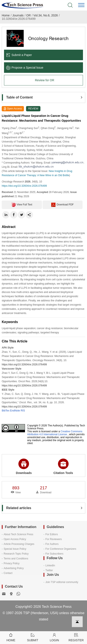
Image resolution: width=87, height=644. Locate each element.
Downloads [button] (24, 467)
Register (76, 637)
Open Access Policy (15, 539)
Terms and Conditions (16, 558)
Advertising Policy (14, 568)
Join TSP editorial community (61, 582)
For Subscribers (54, 553)
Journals (17, 15)
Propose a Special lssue (24, 67)
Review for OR (44, 80)
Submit (33, 637)
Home (6, 15)
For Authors (51, 544)
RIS (23, 410)
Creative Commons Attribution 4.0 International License (54, 433)
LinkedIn (50, 565)
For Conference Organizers (60, 548)
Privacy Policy (11, 563)
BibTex (5, 410)
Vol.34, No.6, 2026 (45, 15)
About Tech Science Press (18, 534)
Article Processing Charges (19, 544)
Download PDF (62, 205)
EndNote (15, 410)
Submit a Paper (19, 55)
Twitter (49, 570)
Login (54, 637)
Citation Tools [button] (63, 467)
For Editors (51, 534)
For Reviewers (53, 539)
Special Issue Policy (15, 548)
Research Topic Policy (16, 553)
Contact (8, 573)
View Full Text (21, 205)
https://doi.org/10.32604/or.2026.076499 (24, 185)
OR (28, 15)
